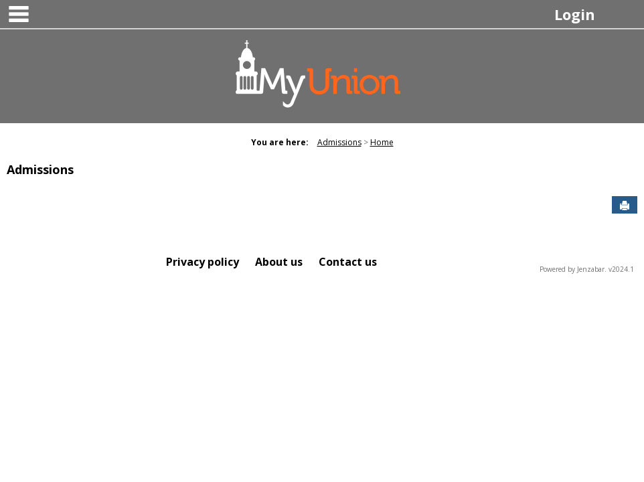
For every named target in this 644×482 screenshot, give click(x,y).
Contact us (348, 261)
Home (382, 142)
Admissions (339, 142)
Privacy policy (202, 261)
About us (279, 261)
